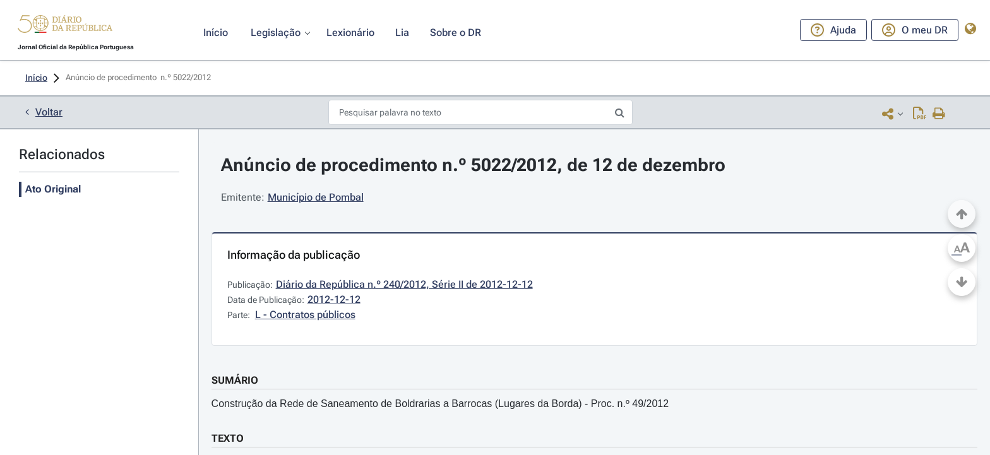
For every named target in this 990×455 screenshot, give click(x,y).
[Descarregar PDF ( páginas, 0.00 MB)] (919, 113)
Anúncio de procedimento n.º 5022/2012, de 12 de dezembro (473, 165)
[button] (65, 26)
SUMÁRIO (235, 380)
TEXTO (228, 438)
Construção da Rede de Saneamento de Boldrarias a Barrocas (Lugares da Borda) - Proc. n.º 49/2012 (440, 403)
